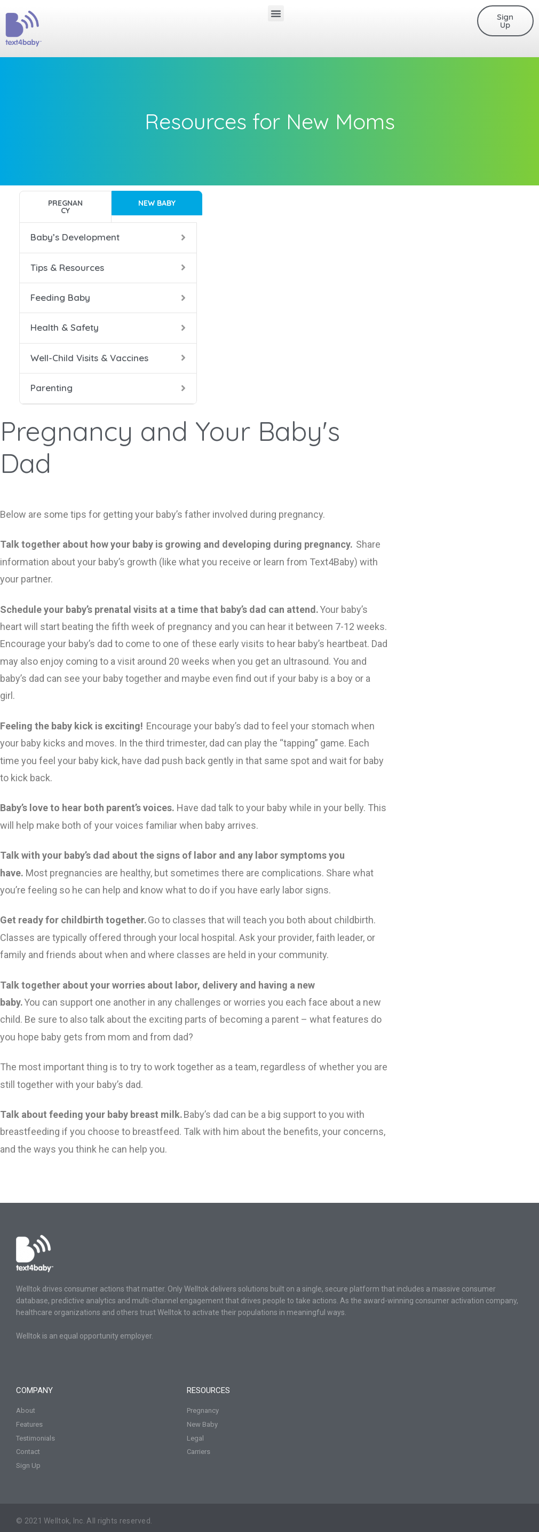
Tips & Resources (67, 267)
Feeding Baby (60, 297)
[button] (276, 13)
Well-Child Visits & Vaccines (89, 357)
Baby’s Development (75, 237)
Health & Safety (64, 327)
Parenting (51, 387)
